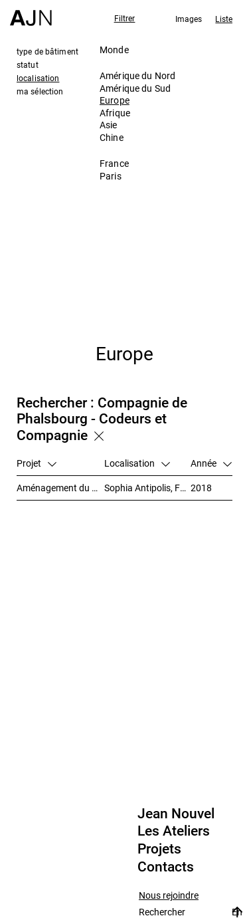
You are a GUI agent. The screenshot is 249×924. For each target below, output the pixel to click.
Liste (223, 18)
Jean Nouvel (175, 813)
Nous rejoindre (169, 895)
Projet (36, 463)
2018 (201, 487)
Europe (114, 100)
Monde (114, 49)
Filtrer (124, 18)
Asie (109, 124)
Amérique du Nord (137, 75)
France (114, 163)
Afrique (115, 112)
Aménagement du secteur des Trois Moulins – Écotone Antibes (60, 487)
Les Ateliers (173, 831)
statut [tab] (28, 64)
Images (189, 18)
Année (211, 463)
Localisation (137, 463)
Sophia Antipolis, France (147, 487)
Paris (111, 176)
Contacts (165, 866)
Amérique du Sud (135, 88)
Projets (159, 849)
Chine (112, 137)
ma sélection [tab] (40, 91)
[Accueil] (31, 13)
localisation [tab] (38, 77)
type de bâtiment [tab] (47, 51)
